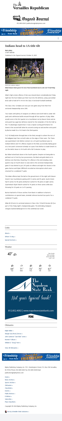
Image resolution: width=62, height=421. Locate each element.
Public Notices (9, 394)
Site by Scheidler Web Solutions (16, 412)
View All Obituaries (11, 348)
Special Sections (10, 240)
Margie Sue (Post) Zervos (13, 334)
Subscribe (8, 399)
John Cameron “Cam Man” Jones (15, 337)
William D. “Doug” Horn (12, 343)
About (7, 233)
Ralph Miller (8, 331)
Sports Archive (9, 383)
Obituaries (8, 385)
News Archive (9, 380)
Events (7, 391)
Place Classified (10, 402)
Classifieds (8, 388)
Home (7, 377)
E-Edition (8, 396)
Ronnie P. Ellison (10, 340)
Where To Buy (9, 237)
